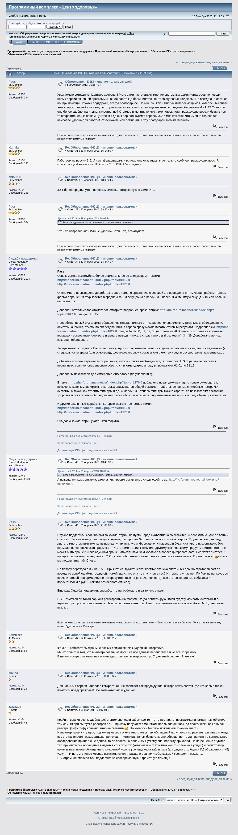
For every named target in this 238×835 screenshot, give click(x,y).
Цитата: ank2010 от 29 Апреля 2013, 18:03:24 (83, 218)
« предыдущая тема (190, 62)
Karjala (13, 147)
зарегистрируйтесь (54, 23)
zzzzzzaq (14, 706)
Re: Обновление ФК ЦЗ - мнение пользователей (101, 147)
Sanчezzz (15, 635)
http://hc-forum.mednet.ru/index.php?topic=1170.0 (93, 284)
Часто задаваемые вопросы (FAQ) (78, 443)
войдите (30, 23)
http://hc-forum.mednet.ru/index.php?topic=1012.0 (93, 280)
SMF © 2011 (115, 813)
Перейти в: (158, 800)
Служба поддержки (23, 258)
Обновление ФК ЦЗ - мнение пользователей (98, 81)
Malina (13, 673)
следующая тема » (218, 62)
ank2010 (14, 177)
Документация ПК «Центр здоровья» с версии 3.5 (87, 450)
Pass (12, 81)
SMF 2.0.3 (100, 813)
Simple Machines (134, 813)
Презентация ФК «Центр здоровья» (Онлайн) (84, 436)
